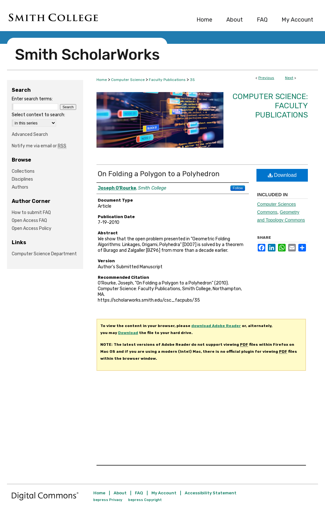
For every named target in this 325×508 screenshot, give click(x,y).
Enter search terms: (32, 99)
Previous (266, 78)
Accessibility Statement (210, 493)
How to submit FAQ (31, 212)
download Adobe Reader (216, 326)
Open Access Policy (31, 228)
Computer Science (128, 79)
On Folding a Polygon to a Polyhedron (159, 174)
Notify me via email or (39, 146)
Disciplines (22, 179)
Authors (20, 187)
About (120, 493)
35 (192, 79)
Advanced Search (30, 134)
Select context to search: (38, 114)
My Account (163, 493)
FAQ (139, 493)
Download (282, 175)
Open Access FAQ (29, 220)
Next (289, 78)
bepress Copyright (145, 500)
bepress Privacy (107, 500)
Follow (238, 188)
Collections (23, 171)
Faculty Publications (167, 79)
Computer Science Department (44, 254)
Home (101, 79)
